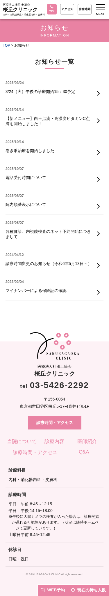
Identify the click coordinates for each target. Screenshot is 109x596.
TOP (6, 45)
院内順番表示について (26, 204)
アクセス (67, 9)
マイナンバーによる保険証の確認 (36, 290)
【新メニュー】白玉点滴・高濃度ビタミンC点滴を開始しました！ (48, 121)
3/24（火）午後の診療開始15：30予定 (40, 91)
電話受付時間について (26, 177)
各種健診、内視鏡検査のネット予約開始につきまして (48, 234)
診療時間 (84, 9)
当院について (22, 441)
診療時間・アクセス (54, 422)
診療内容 (54, 441)
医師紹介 (87, 441)
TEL (52, 9)
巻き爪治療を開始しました (30, 150)
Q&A (84, 452)
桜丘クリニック (20, 9)
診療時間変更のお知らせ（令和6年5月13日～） (49, 263)
